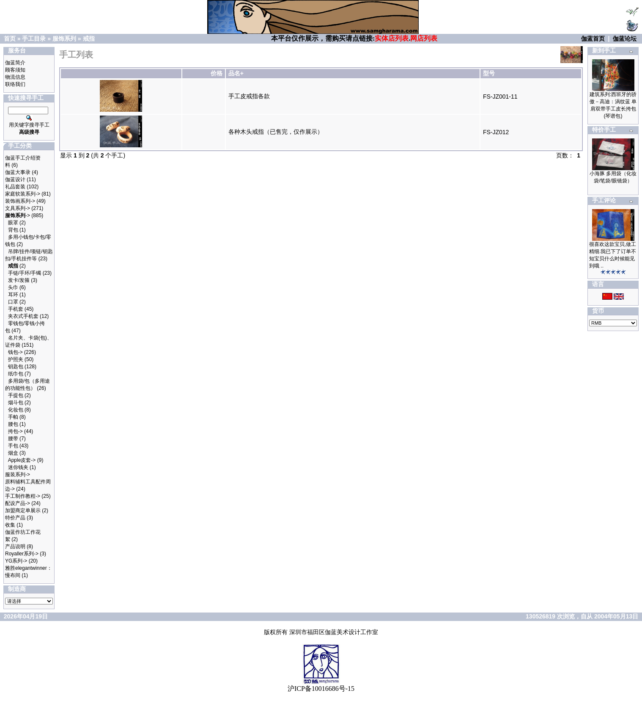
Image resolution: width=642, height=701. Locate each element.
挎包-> (15, 431)
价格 (216, 73)
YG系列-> (16, 561)
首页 (10, 38)
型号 (489, 73)
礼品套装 (15, 187)
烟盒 (13, 453)
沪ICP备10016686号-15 (321, 688)
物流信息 (15, 77)
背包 (13, 230)
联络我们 (15, 84)
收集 (10, 525)
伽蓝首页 (593, 38)
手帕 (13, 417)
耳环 (13, 295)
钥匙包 (15, 367)
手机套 (15, 309)
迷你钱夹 (18, 467)
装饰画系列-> (20, 201)
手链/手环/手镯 (24, 273)
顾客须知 (15, 70)
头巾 (13, 287)
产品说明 (15, 546)
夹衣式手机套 (23, 316)
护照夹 (15, 359)
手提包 (15, 395)
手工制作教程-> (22, 496)
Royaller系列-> (21, 554)
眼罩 (13, 223)
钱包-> (15, 352)
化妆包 (15, 410)
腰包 (13, 424)
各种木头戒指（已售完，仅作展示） (275, 131)
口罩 (13, 302)
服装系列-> (17, 474)
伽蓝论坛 (625, 38)
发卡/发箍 (19, 280)
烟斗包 (15, 403)
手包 (13, 446)
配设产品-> (17, 503)
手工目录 (34, 38)
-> (17, 215)
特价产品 (15, 518)
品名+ (236, 73)
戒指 (89, 38)
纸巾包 (15, 374)
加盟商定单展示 (23, 510)
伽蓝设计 (15, 179)
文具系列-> (17, 208)
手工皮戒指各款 (249, 96)
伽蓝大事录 (17, 172)
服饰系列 (64, 38)
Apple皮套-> (22, 460)
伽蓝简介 (15, 63)
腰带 (13, 439)
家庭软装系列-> (22, 194)
